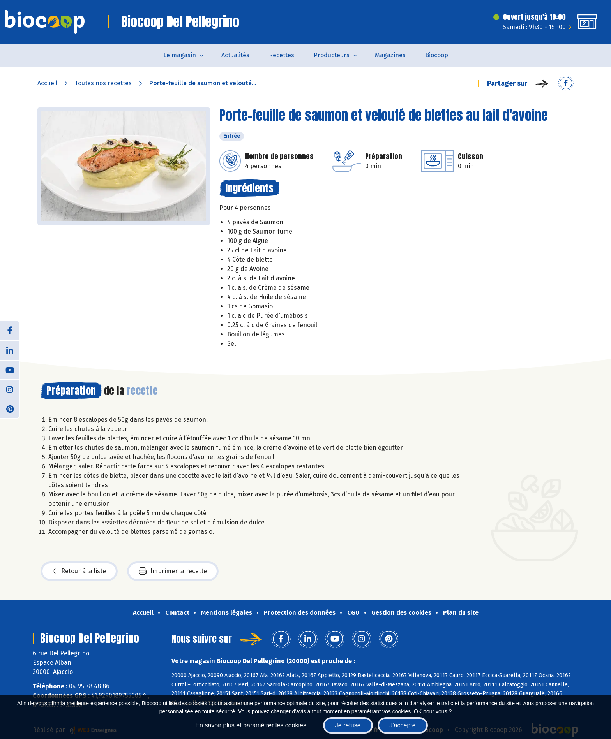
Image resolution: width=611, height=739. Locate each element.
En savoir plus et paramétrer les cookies (250, 725)
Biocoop (436, 55)
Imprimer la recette (173, 571)
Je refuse (348, 725)
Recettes (281, 55)
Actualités (235, 55)
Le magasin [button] (179, 55)
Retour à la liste (79, 571)
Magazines (390, 55)
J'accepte (403, 725)
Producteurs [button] (332, 55)
